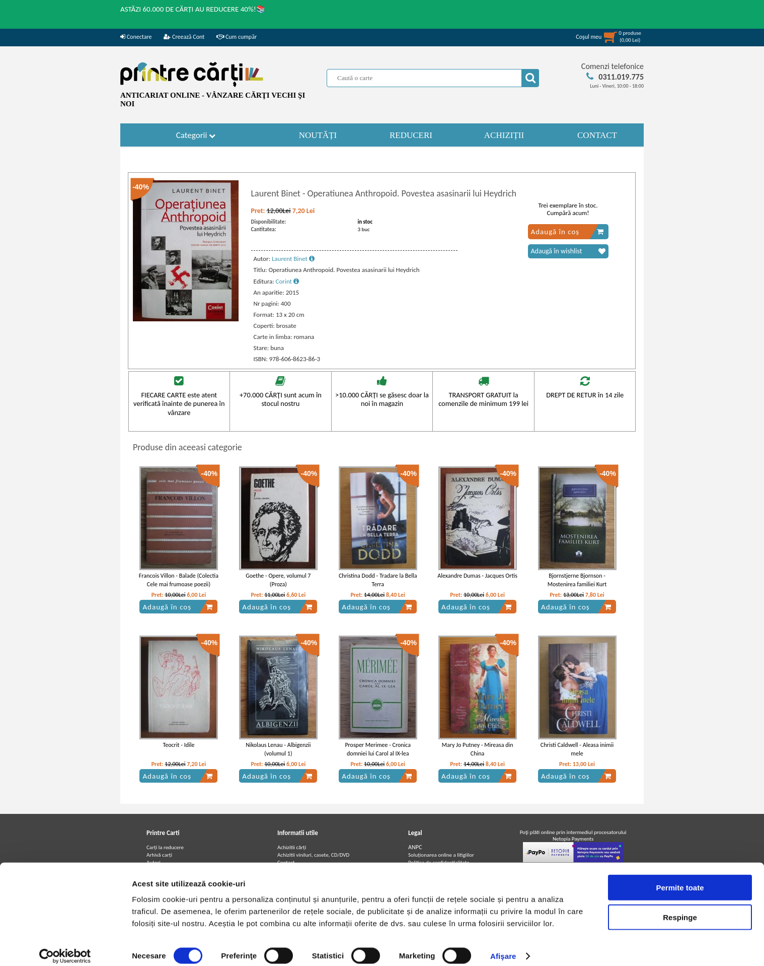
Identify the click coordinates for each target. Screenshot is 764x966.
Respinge (680, 907)
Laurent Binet (293, 258)
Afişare (503, 946)
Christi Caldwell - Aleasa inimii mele (577, 749)
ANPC (415, 847)
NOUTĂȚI (318, 135)
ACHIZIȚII (504, 135)
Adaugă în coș (567, 232)
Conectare (135, 36)
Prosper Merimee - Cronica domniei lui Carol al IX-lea (378, 749)
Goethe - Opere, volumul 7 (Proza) (278, 580)
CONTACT (597, 135)
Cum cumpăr (236, 36)
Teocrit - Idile (178, 744)
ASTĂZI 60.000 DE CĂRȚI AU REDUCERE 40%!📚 (193, 9)
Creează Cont (184, 36)
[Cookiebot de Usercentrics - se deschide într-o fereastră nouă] (65, 946)
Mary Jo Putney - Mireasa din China (477, 749)
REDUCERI (411, 135)
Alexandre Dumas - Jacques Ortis (477, 575)
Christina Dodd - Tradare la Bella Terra (378, 580)
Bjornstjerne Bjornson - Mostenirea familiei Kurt (577, 580)
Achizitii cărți (291, 847)
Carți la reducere (165, 847)
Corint (287, 281)
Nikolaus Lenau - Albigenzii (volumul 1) (278, 749)
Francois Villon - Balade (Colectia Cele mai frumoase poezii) (178, 580)
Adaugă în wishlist (568, 251)
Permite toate (680, 877)
